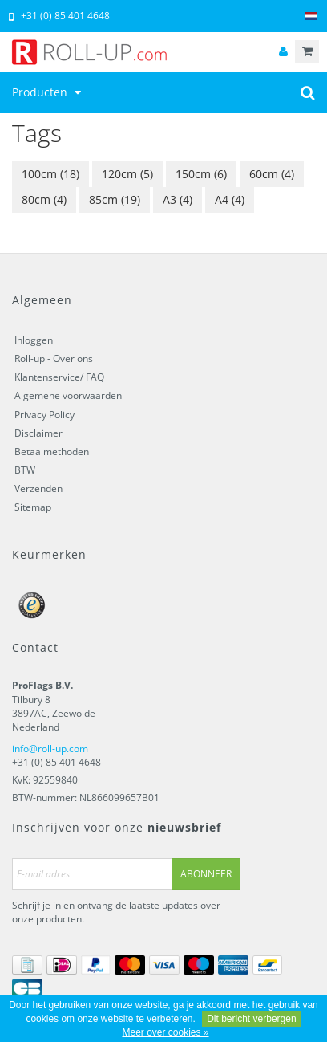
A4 (229, 199)
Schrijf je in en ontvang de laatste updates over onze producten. (116, 912)
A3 (177, 199)
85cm (114, 199)
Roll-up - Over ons (53, 358)
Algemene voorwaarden (68, 395)
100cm (50, 173)
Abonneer (206, 874)
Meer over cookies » (165, 1032)
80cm (44, 199)
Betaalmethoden (51, 451)
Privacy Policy (44, 414)
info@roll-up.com (50, 748)
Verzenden (38, 488)
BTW (24, 470)
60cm (271, 173)
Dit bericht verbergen (251, 1018)
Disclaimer (38, 433)
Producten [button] (48, 92)
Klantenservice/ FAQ (59, 377)
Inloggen (33, 340)
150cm (201, 173)
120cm (127, 173)
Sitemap (32, 507)
